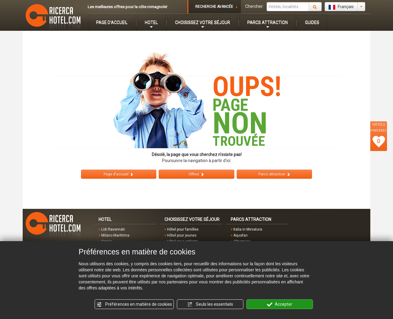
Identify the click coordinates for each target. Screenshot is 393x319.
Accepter (279, 304)
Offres (196, 174)
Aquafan (240, 235)
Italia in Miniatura (247, 229)
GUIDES (312, 22)
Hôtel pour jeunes (182, 235)
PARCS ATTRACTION (267, 22)
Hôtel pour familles (183, 229)
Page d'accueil (119, 174)
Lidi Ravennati (113, 229)
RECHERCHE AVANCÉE (214, 7)
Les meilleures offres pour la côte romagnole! (127, 7)
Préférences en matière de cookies (134, 304)
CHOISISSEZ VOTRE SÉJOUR (202, 22)
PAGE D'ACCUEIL (112, 22)
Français (341, 7)
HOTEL (151, 22)
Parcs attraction (274, 174)
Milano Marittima (115, 235)
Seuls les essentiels (210, 304)
